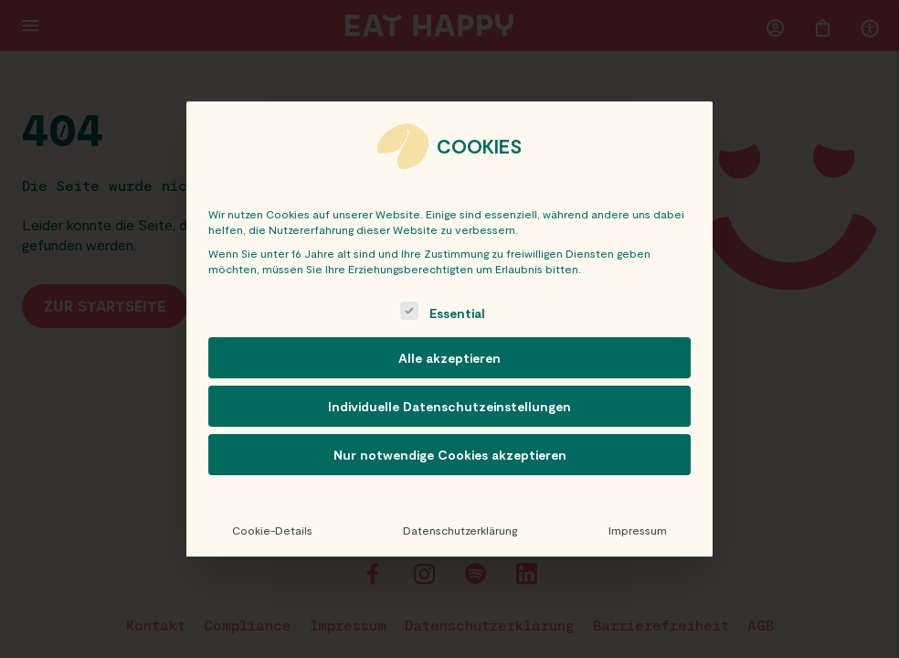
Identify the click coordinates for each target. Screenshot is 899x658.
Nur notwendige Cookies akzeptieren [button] (449, 454)
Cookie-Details (272, 530)
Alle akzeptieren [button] (449, 358)
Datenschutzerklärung (460, 530)
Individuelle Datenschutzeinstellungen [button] (449, 406)
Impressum (637, 530)
